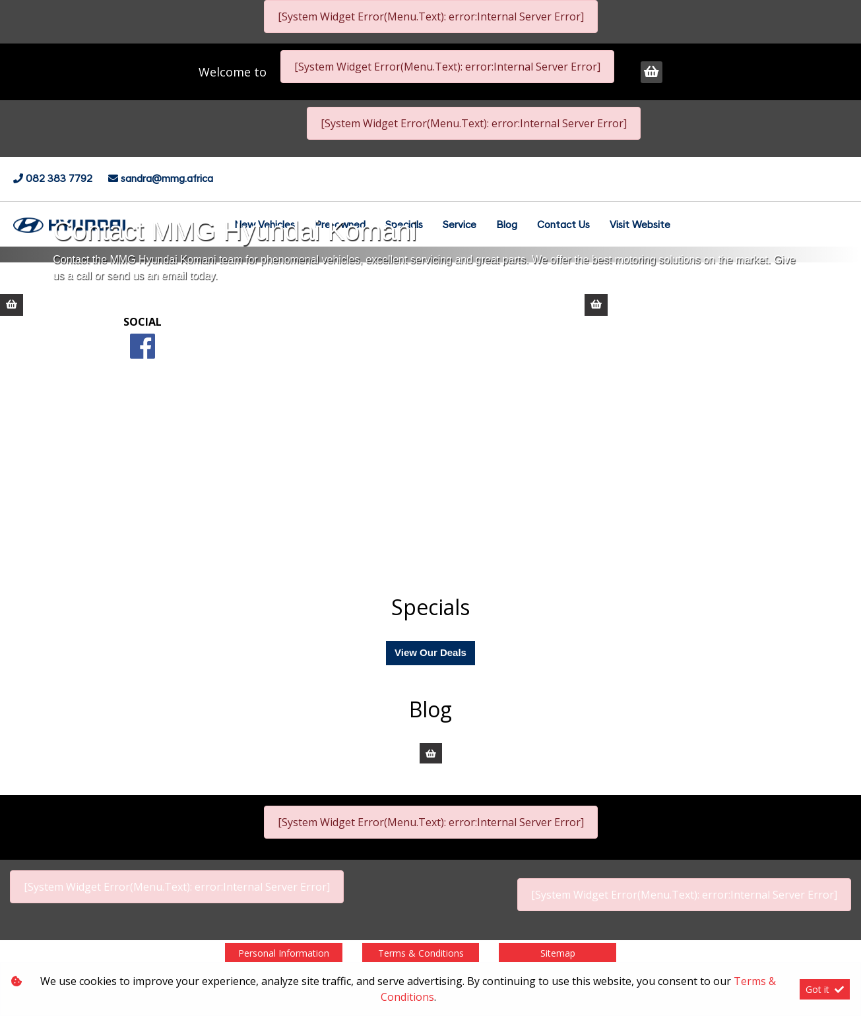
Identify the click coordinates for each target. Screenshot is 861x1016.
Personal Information (283, 953)
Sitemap (557, 953)
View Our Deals (430, 652)
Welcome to (234, 72)
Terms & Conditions (421, 953)
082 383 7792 (60, 180)
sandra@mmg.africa (167, 180)
